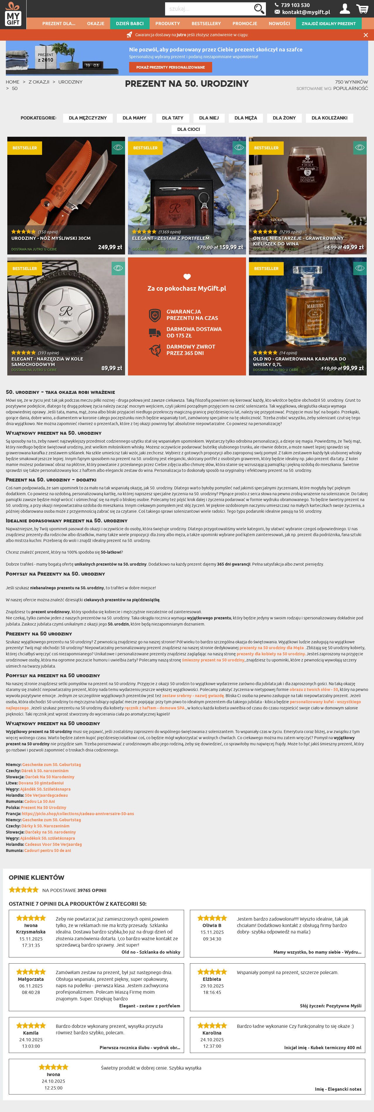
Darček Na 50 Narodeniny (50, 777)
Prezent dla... (58, 24)
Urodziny (70, 81)
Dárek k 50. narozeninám (45, 771)
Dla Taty (172, 118)
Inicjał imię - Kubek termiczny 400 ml (322, 1048)
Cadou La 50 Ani (39, 802)
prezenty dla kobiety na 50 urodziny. (271, 654)
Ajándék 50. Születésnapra (45, 789)
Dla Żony (284, 118)
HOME (13, 81)
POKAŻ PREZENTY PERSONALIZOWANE (170, 67)
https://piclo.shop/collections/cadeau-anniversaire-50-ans (78, 814)
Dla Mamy (134, 118)
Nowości (279, 24)
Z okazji (39, 81)
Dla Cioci (188, 129)
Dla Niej (209, 118)
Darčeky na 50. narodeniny (50, 832)
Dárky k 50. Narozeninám (45, 826)
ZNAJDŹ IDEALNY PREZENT (329, 24)
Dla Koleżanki (329, 118)
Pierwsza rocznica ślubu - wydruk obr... (140, 1048)
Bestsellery (206, 24)
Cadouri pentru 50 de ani (47, 851)
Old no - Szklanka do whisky (151, 952)
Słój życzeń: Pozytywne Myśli (330, 1006)
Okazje (95, 24)
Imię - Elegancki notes (338, 1089)
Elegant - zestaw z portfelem (149, 1006)
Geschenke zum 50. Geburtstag (51, 765)
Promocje (245, 24)
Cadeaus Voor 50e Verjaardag (53, 845)
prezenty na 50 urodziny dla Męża (272, 648)
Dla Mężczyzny (88, 118)
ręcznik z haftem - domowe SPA (155, 708)
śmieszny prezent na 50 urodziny (213, 660)
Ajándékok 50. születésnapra (47, 838)
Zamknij (366, 35)
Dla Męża (246, 118)
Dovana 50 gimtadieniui (41, 783)
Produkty (167, 24)
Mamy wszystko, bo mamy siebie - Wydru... (317, 952)
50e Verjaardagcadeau (46, 796)
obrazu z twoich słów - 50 (314, 690)
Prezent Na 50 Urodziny (43, 808)
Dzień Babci (130, 24)
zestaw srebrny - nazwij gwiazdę (193, 696)
